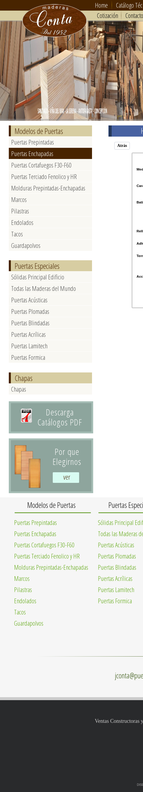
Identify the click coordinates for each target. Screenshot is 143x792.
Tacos (17, 233)
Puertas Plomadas (30, 311)
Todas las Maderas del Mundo (43, 288)
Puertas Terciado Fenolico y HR (44, 176)
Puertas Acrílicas (28, 334)
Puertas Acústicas (29, 299)
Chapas (18, 389)
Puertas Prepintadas (32, 141)
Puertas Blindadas (30, 322)
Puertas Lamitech (29, 345)
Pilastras (20, 210)
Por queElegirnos (66, 456)
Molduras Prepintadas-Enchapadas (48, 187)
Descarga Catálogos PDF (60, 417)
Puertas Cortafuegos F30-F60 (41, 164)
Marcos (19, 199)
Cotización (107, 15)
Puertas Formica (28, 357)
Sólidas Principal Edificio (37, 276)
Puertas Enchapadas (32, 153)
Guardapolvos (25, 245)
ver (66, 477)
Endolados (22, 222)
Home (101, 5)
